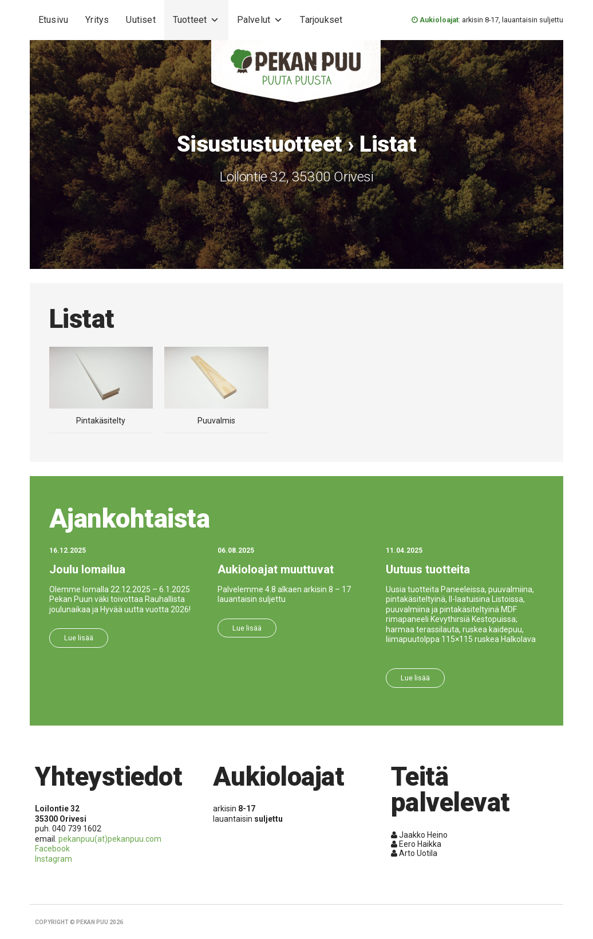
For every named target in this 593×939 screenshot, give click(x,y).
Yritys (97, 19)
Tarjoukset (321, 19)
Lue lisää (78, 637)
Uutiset (140, 19)
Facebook (52, 848)
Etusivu (53, 19)
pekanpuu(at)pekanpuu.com (109, 838)
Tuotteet (196, 20)
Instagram (53, 858)
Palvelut (260, 20)
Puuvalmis (216, 416)
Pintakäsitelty (101, 416)
